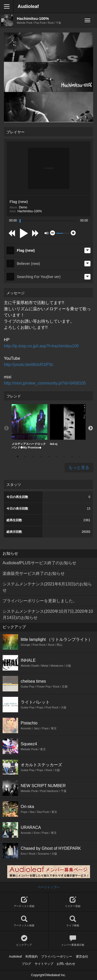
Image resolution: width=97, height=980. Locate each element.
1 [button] (17, 456)
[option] (29, 426)
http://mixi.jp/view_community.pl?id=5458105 (45, 383)
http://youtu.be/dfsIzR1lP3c (28, 364)
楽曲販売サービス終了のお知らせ (34, 573)
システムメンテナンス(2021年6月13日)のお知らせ (47, 587)
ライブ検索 (73, 921)
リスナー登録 (73, 902)
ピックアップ (24, 940)
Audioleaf (28, 6)
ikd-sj (68, 424)
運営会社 (82, 956)
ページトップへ (48, 887)
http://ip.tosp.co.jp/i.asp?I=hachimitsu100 (41, 346)
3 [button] (33, 456)
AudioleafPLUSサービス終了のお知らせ (39, 563)
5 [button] (48, 456)
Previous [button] (6, 428)
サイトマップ (44, 964)
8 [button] (71, 456)
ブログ (26, 964)
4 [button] (40, 456)
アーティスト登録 (24, 902)
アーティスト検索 (24, 921)
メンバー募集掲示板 (73, 940)
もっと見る (79, 467)
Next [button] (90, 428)
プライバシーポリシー (56, 956)
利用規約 (31, 956)
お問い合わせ (66, 964)
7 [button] (64, 456)
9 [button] (79, 456)
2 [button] (25, 456)
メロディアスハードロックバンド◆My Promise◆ (29, 426)
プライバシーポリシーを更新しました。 (40, 601)
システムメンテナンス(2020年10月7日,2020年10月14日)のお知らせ (48, 614)
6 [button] (56, 456)
